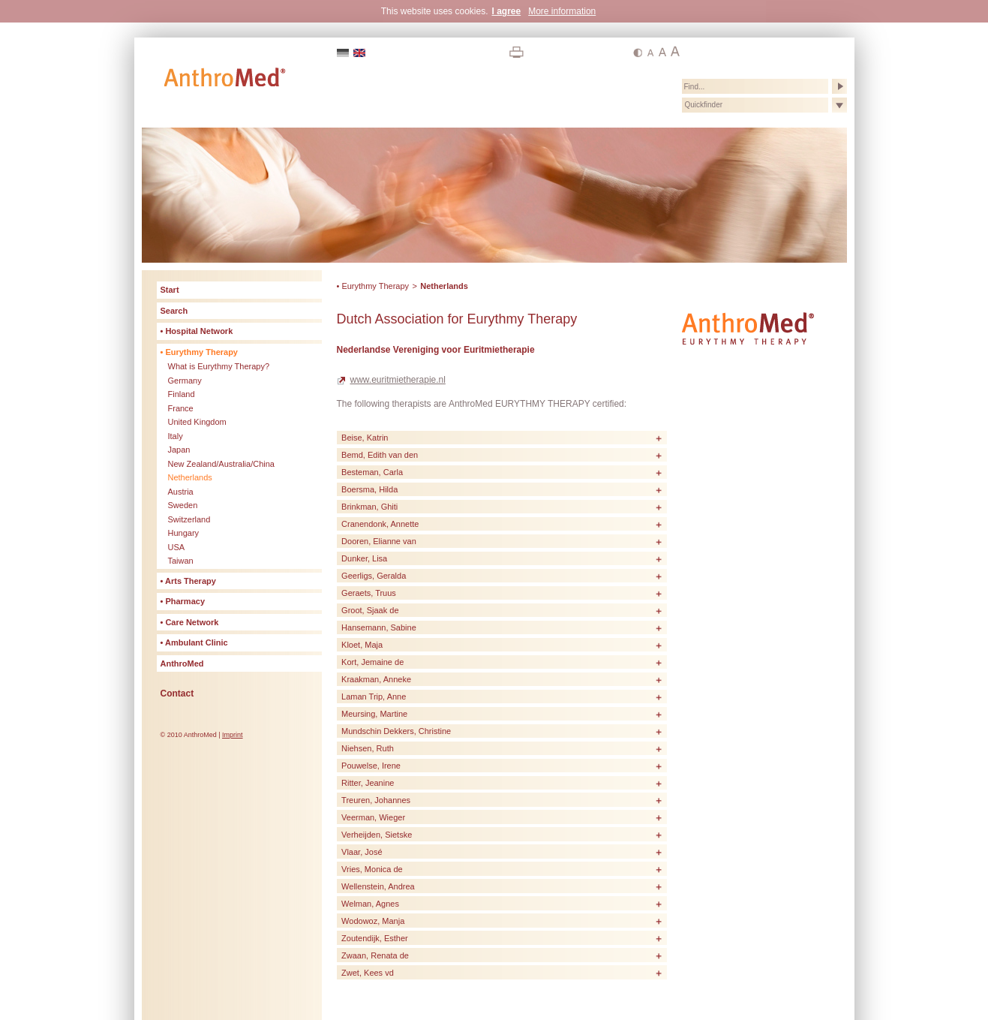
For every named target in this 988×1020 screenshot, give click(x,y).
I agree (506, 11)
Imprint (232, 735)
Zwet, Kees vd (367, 972)
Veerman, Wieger (373, 817)
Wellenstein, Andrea (378, 886)
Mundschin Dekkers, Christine (396, 731)
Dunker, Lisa (364, 558)
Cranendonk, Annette (380, 523)
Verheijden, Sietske (376, 834)
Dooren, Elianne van (378, 541)
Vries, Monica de (372, 869)
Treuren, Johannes (375, 800)
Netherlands (444, 285)
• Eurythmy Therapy (373, 285)
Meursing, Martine (374, 713)
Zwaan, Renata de (375, 955)
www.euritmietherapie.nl (398, 380)
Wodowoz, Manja (372, 920)
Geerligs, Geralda (373, 575)
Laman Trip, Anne (373, 696)
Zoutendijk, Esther (374, 938)
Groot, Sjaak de (369, 610)
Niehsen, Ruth (367, 748)
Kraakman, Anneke (376, 679)
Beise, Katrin (364, 437)
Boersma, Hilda (369, 489)
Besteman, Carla (372, 472)
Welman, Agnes (370, 903)
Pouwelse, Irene (371, 765)
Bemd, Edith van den (379, 454)
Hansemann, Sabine (378, 627)
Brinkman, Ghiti (369, 506)
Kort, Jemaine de (372, 661)
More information (562, 11)
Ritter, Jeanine (367, 782)
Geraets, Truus (368, 592)
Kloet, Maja (362, 644)
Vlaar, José (361, 851)
